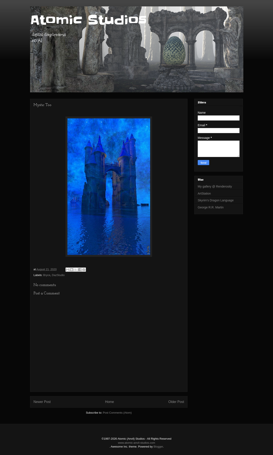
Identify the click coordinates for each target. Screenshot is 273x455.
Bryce (46, 275)
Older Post (176, 402)
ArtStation (204, 193)
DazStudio (58, 275)
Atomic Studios (88, 20)
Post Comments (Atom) (117, 412)
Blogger (158, 446)
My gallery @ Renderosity (215, 186)
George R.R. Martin (211, 207)
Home (109, 402)
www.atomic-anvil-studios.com (136, 442)
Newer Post (42, 402)
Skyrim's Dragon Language (216, 200)
